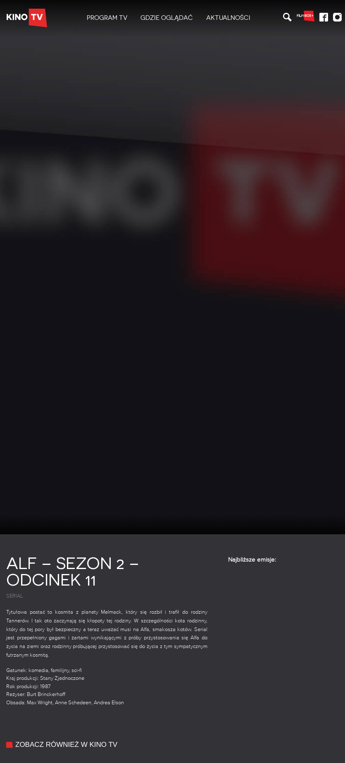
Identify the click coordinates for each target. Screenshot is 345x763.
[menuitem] (107, 18)
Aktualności (228, 18)
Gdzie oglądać (166, 18)
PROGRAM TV (107, 18)
